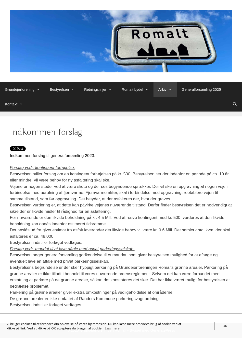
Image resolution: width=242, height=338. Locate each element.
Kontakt (16, 104)
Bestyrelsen (64, 89)
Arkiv (167, 89)
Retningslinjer (100, 89)
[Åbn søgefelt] (235, 104)
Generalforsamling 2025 (201, 89)
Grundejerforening (25, 89)
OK (225, 326)
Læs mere (112, 328)
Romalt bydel (137, 89)
